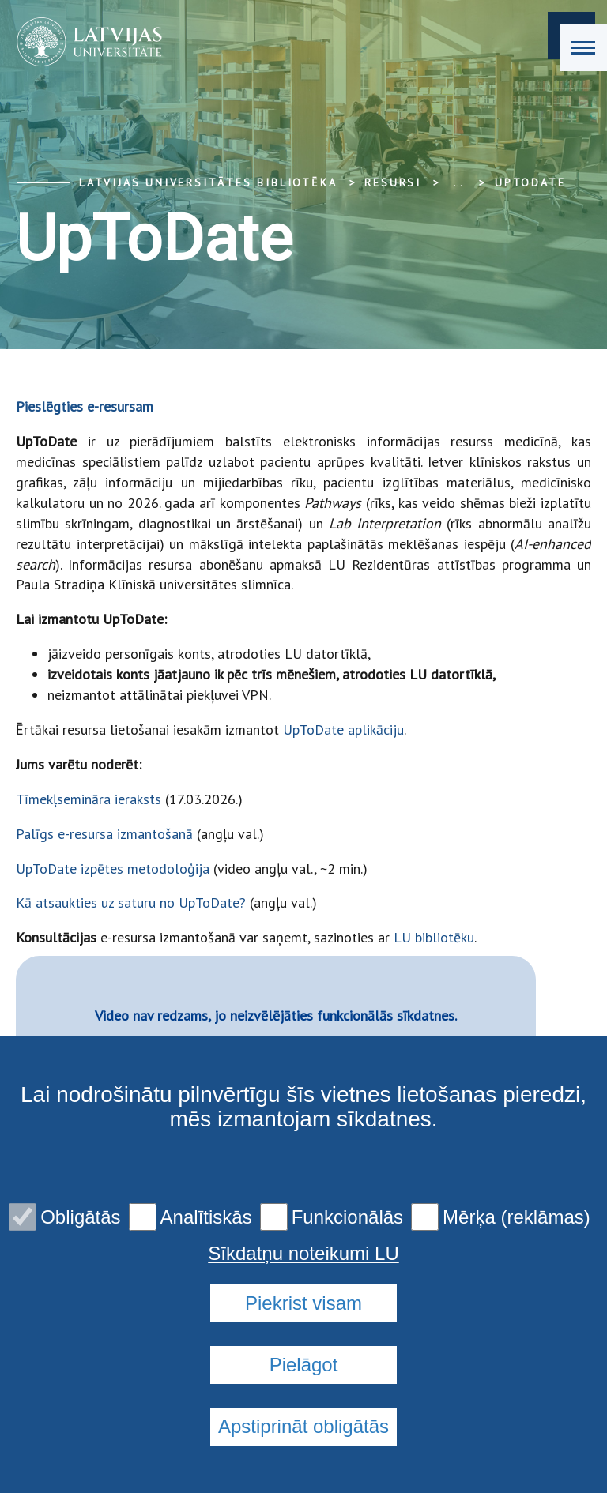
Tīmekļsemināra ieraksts (88, 799)
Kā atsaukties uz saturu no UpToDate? (131, 902)
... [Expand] (458, 182)
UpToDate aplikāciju (343, 729)
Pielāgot (304, 1364)
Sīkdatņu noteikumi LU (303, 1254)
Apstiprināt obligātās (303, 1426)
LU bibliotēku (432, 937)
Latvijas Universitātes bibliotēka (208, 182)
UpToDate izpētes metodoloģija (112, 868)
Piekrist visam (303, 1303)
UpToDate (530, 182)
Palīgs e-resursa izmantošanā (104, 834)
